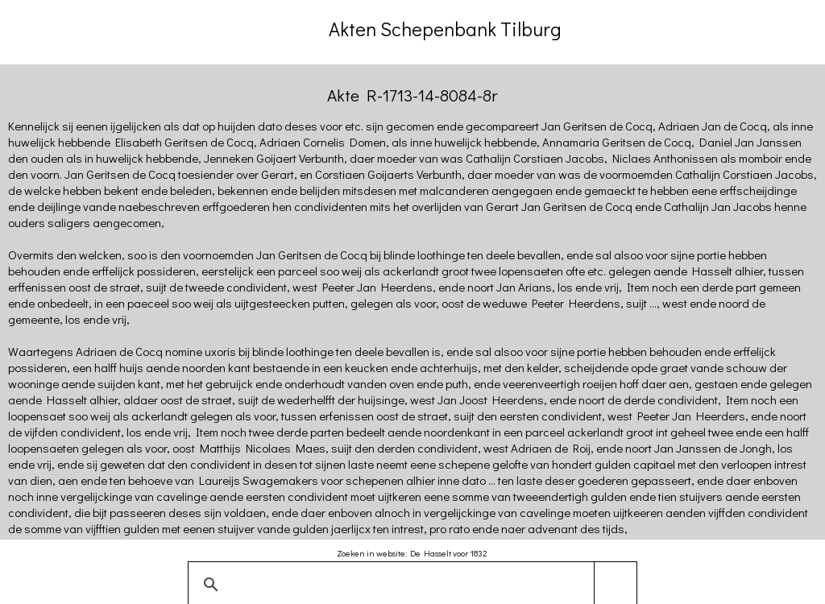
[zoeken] (410, 584)
